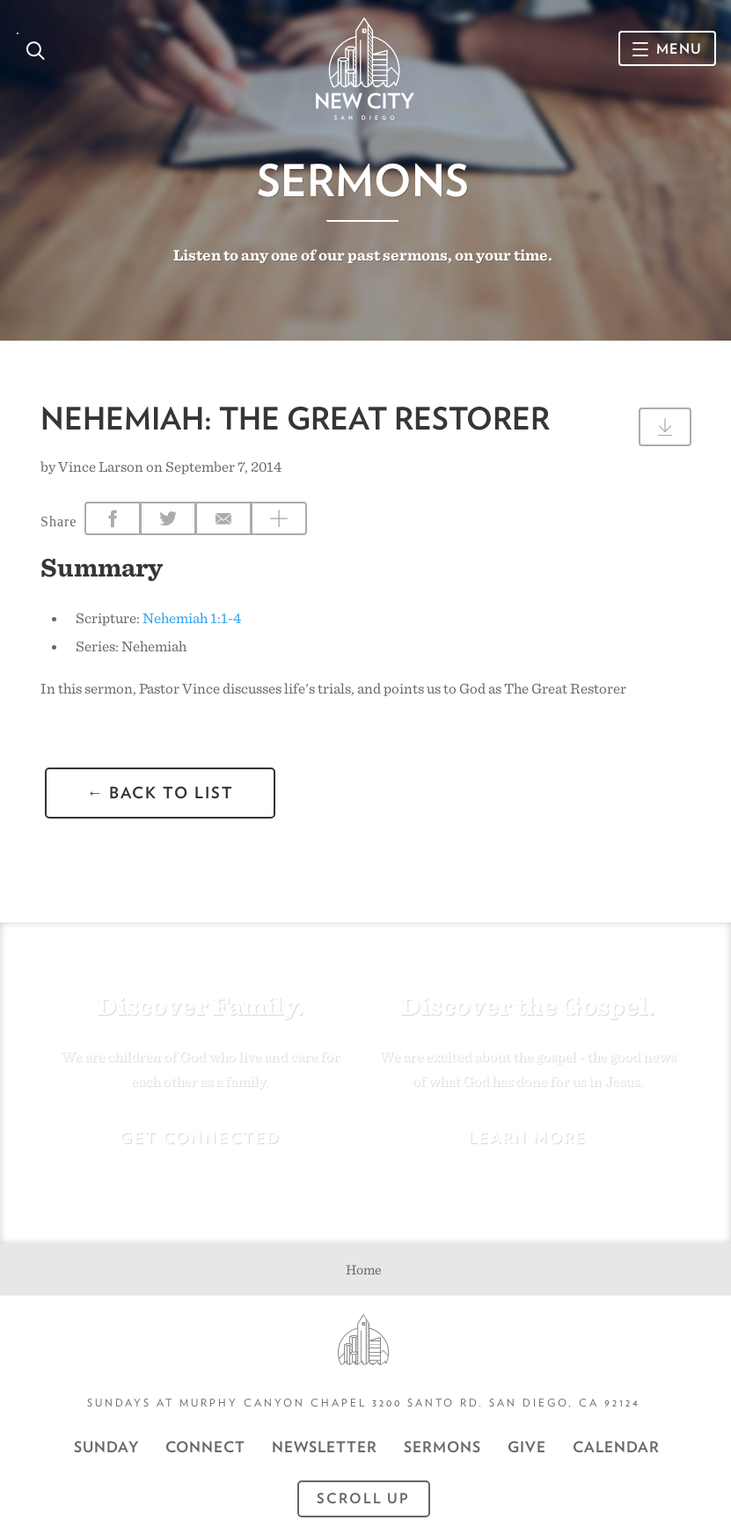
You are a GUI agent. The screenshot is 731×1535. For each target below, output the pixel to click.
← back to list (160, 792)
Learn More (527, 1137)
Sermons (363, 180)
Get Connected (200, 1137)
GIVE (527, 1447)
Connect (205, 1447)
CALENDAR (616, 1447)
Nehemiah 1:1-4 (192, 618)
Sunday (106, 1447)
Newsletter (324, 1447)
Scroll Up (363, 1498)
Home (364, 1269)
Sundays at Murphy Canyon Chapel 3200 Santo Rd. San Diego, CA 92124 (363, 1402)
